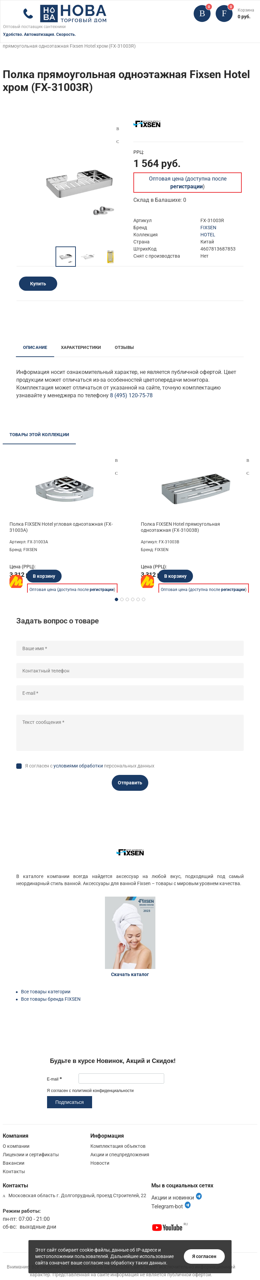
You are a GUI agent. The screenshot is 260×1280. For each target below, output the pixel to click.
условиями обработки (78, 765)
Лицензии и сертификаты (31, 1154)
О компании (16, 1146)
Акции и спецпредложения (119, 1154)
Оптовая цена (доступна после (71, 589)
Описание (35, 347)
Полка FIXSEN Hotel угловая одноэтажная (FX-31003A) (61, 527)
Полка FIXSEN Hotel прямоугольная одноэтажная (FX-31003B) (180, 527)
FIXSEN (208, 227)
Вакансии (13, 1163)
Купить (38, 283)
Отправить (130, 782)
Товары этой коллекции (39, 434)
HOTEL (207, 234)
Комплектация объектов (118, 1146)
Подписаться (70, 1102)
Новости (99, 1163)
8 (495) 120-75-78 (131, 395)
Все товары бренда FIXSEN (51, 999)
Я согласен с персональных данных (89, 765)
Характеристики (81, 347)
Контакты (14, 1171)
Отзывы (124, 347)
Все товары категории (45, 991)
